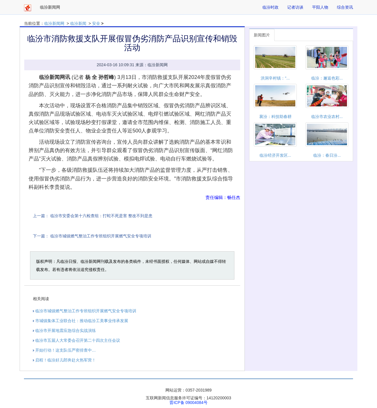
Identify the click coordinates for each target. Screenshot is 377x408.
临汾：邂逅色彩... (327, 78)
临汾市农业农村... (327, 116)
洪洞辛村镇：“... (275, 78)
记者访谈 (295, 7)
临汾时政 (270, 7)
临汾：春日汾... (327, 155)
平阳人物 (320, 7)
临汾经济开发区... (275, 155)
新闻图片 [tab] (262, 35)
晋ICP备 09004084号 (188, 402)
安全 (96, 23)
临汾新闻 (78, 23)
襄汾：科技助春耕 (275, 116)
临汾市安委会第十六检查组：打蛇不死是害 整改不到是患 (101, 215)
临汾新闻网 (54, 23)
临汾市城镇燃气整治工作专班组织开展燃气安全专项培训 (100, 236)
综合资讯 (345, 7)
